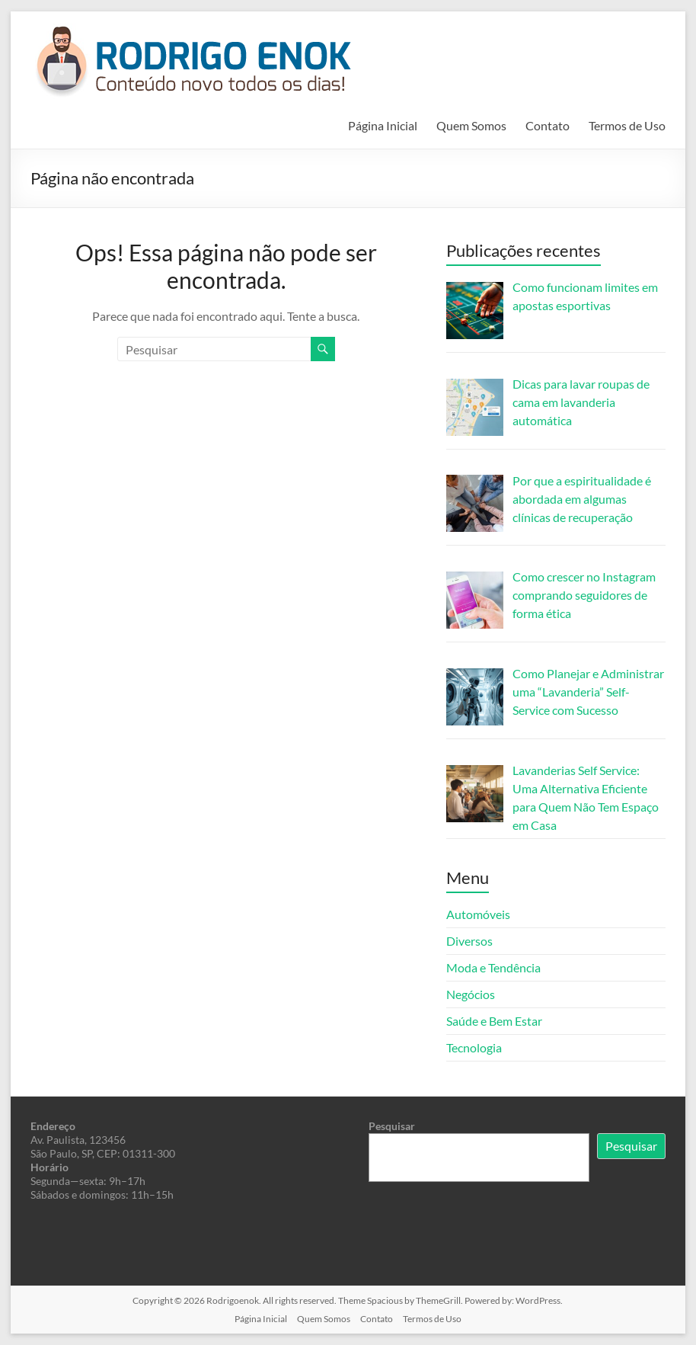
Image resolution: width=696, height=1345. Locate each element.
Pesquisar (392, 1125)
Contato (547, 125)
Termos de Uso (627, 125)
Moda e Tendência (493, 967)
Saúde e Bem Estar (494, 1021)
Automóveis (478, 914)
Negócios (470, 994)
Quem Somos (471, 125)
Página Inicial (382, 125)
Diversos (469, 940)
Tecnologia (474, 1047)
